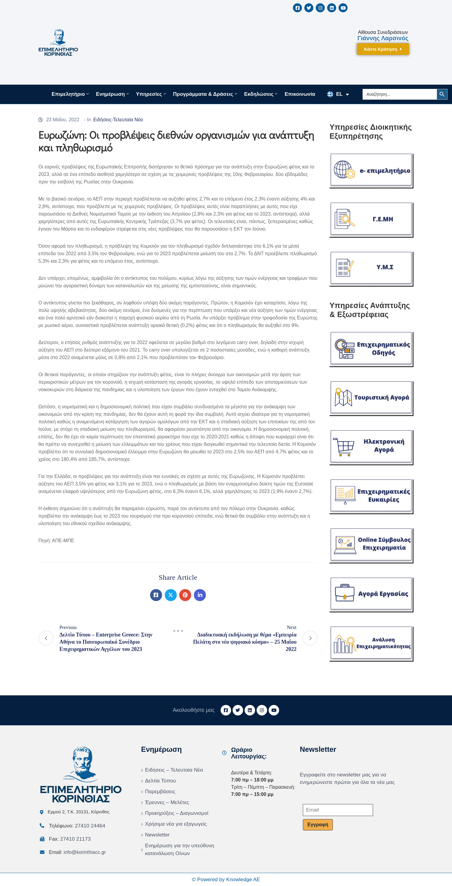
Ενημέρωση (113, 94)
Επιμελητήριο (71, 94)
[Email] (338, 810)
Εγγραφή (317, 824)
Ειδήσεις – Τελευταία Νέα (174, 770)
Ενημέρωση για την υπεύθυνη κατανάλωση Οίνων (179, 849)
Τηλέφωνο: (77, 826)
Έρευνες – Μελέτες (167, 802)
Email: (77, 852)
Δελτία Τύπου (160, 781)
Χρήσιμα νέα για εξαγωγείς (176, 824)
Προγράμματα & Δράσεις (205, 94)
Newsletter (157, 835)
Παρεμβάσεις (160, 791)
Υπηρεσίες (151, 94)
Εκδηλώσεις (261, 94)
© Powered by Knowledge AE (226, 879)
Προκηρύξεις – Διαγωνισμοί (176, 813)
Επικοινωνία (300, 94)
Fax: (70, 839)
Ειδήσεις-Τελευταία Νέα (118, 119)
